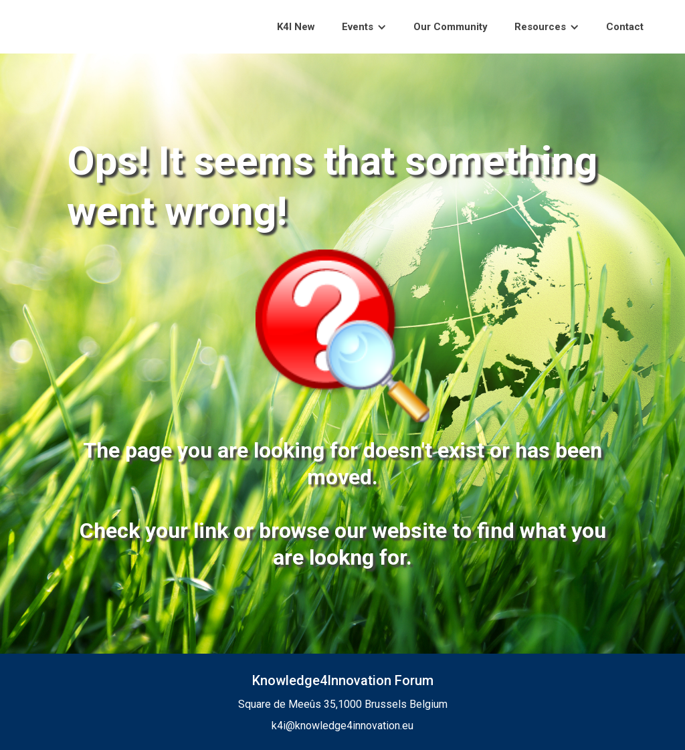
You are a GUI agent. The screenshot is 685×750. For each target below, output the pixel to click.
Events (357, 27)
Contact (625, 27)
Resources (540, 27)
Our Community (450, 27)
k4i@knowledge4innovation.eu (342, 725)
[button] (364, 27)
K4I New (296, 27)
